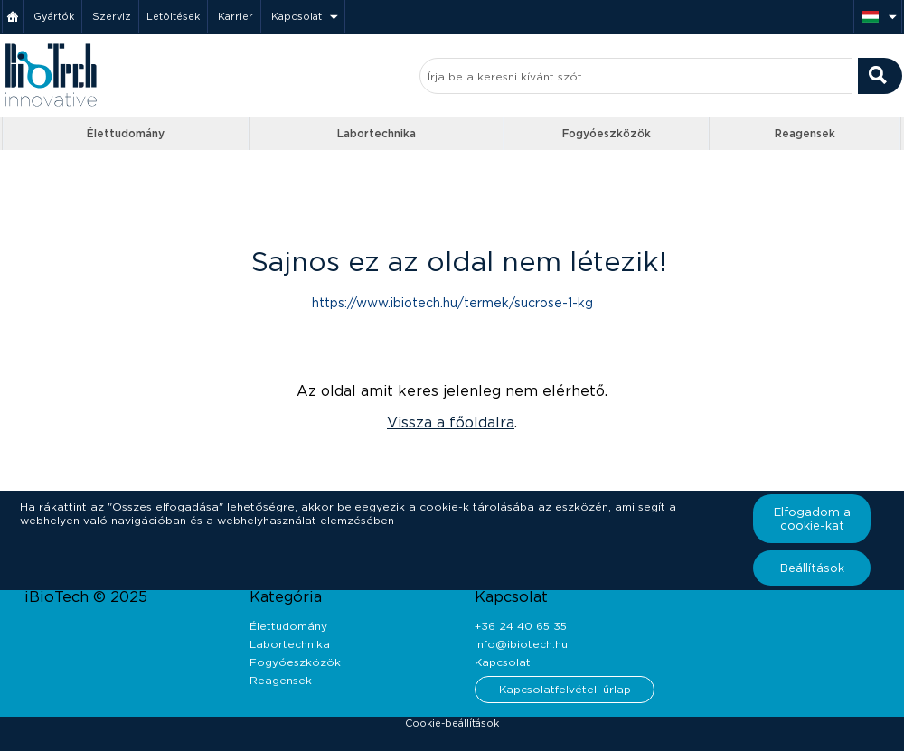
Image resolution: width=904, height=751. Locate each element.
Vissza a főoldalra (450, 422)
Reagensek (805, 133)
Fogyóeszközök (606, 133)
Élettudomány (126, 133)
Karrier (235, 16)
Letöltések (173, 16)
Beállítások (812, 568)
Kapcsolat (296, 16)
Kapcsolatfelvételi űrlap (565, 689)
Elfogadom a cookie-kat (812, 518)
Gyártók (53, 16)
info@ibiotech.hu (521, 644)
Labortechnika (376, 133)
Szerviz (111, 16)
